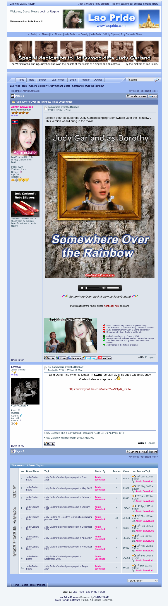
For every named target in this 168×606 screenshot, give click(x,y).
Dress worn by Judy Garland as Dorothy (124, 332)
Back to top (17, 360)
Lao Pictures (56, 34)
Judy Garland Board (60, 86)
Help (31, 80)
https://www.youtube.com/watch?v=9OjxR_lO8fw (100, 389)
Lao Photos (43, 34)
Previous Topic (137, 91)
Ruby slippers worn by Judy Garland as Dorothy (128, 330)
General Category (38, 86)
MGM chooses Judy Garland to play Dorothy (126, 325)
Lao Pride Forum (18, 86)
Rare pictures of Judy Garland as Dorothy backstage (130, 338)
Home (21, 80)
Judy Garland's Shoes (131, 34)
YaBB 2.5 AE (101, 597)
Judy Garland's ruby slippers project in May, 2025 (68, 488)
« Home (15, 585)
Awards (98, 80)
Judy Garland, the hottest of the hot (122, 345)
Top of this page (38, 585)
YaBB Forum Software (67, 600)
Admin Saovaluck (30, 91)
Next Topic (151, 91)
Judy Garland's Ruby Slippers (104, 34)
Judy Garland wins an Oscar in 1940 (122, 336)
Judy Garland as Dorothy (76, 34)
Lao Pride (31, 34)
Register (55, 11)
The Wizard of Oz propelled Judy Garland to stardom (130, 328)
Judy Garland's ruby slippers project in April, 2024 (68, 538)
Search (43, 80)
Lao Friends (58, 80)
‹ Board (24, 585)
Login (43, 11)
